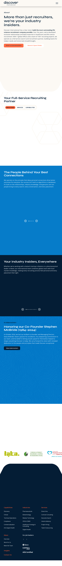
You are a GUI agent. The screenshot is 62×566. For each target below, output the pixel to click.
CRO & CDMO (26, 521)
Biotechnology (27, 515)
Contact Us (8, 555)
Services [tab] (20, 107)
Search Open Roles (35, 45)
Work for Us (7, 542)
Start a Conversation (13, 45)
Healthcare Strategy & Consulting (29, 525)
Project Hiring (45, 524)
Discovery (7, 511)
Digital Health (27, 529)
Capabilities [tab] (30, 107)
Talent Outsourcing (47, 528)
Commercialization (9, 524)
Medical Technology (28, 518)
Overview (6, 539)
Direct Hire (44, 511)
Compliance (7, 521)
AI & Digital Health (9, 528)
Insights (7, 551)
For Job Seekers (28, 535)
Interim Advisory (46, 521)
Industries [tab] (10, 107)
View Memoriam (12, 348)
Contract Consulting (47, 515)
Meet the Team (8, 546)
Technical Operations (10, 518)
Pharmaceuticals (27, 511)
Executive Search (46, 518)
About (6, 535)
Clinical (6, 515)
